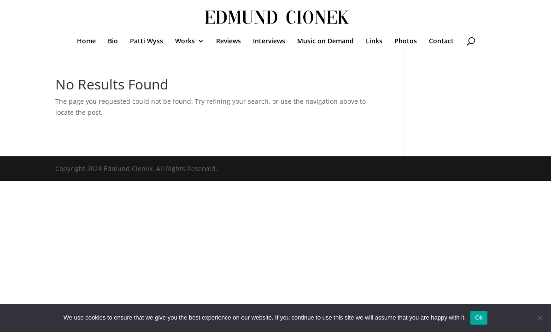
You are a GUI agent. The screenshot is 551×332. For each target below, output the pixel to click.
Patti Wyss (146, 41)
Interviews (269, 41)
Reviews (228, 41)
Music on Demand (325, 41)
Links (374, 41)
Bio (113, 41)
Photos (405, 41)
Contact (441, 41)
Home (86, 41)
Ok (479, 317)
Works (185, 41)
